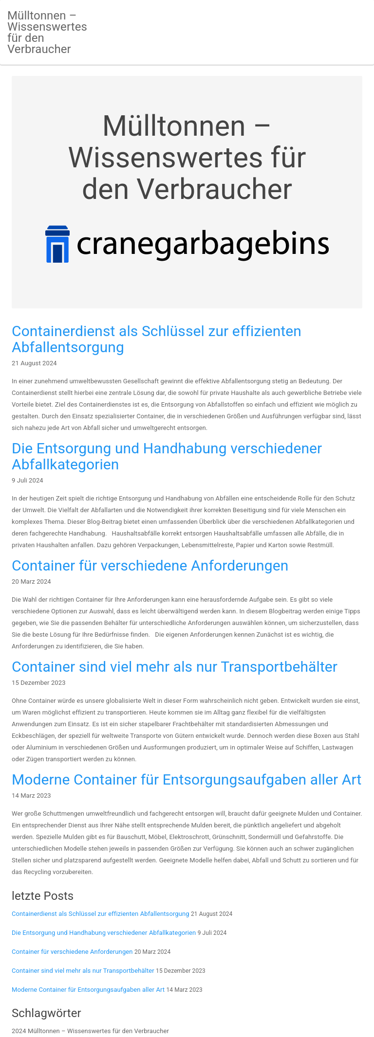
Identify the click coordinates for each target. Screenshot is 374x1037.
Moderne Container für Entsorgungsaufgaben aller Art (186, 779)
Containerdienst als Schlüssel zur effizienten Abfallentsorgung (156, 339)
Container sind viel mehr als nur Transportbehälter (174, 666)
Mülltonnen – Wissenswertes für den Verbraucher (47, 32)
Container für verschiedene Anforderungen (150, 565)
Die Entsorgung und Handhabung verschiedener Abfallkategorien (167, 456)
